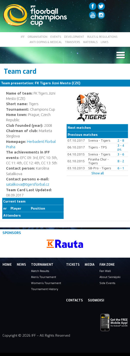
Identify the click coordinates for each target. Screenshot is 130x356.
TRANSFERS (72, 42)
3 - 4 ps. (120, 147)
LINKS (104, 42)
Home (7, 265)
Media (89, 265)
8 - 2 (120, 161)
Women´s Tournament (46, 283)
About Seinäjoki (109, 277)
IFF (23, 36)
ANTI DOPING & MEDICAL (46, 42)
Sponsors (12, 233)
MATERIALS (90, 42)
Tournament (42, 265)
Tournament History (44, 289)
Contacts (74, 300)
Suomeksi (96, 300)
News (21, 265)
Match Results (40, 271)
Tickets (73, 265)
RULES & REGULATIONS (102, 36)
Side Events (107, 283)
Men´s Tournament (43, 277)
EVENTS (55, 36)
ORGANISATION (37, 36)
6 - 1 (120, 168)
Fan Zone (107, 265)
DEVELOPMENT (74, 36)
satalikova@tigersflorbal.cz (27, 184)
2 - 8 (120, 140)
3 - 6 (120, 154)
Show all (97, 173)
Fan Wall (105, 271)
